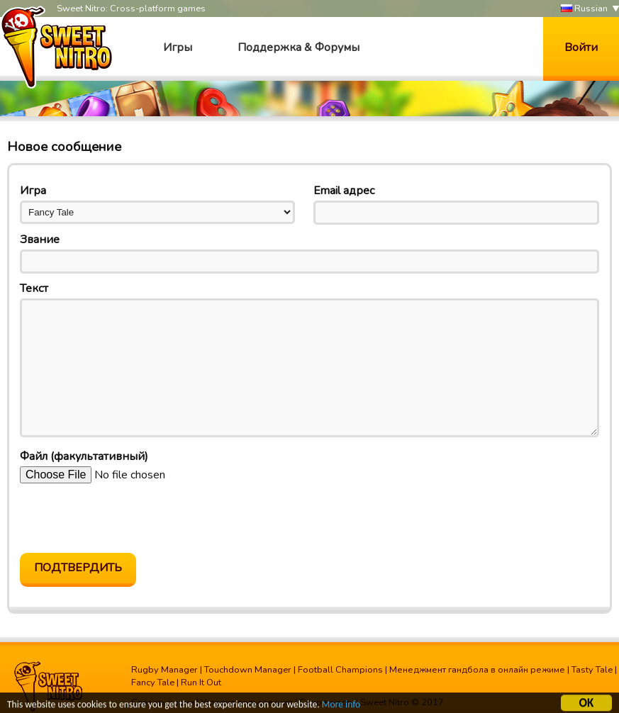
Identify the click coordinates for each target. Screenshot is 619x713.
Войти (581, 47)
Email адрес (343, 190)
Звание (40, 239)
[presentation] (127, 518)
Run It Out (201, 682)
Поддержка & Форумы (298, 47)
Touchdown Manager (247, 669)
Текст (34, 288)
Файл (84, 456)
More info (341, 706)
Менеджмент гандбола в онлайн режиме (477, 669)
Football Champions (340, 669)
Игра (33, 190)
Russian (584, 9)
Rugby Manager (164, 669)
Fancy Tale (152, 682)
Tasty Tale (592, 669)
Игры (177, 47)
